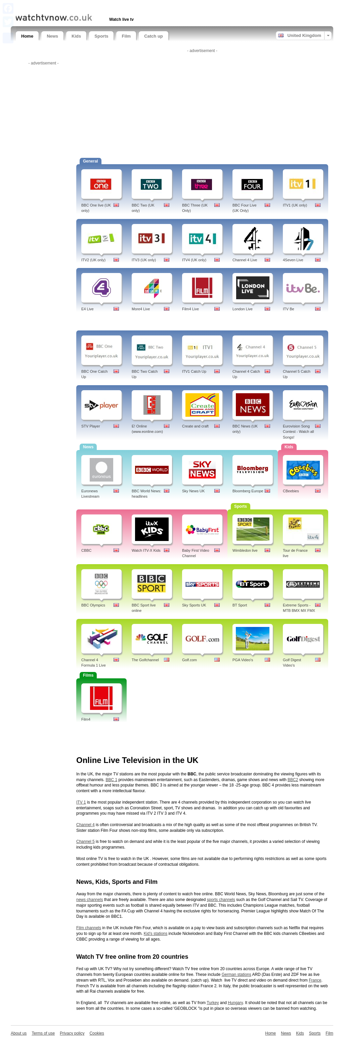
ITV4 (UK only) (194, 260)
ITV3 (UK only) (144, 260)
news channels (89, 899)
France (315, 980)
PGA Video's (242, 660)
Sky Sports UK (194, 605)
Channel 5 (85, 841)
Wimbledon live (245, 550)
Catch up (153, 36)
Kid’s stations (155, 933)
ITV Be (288, 309)
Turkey (213, 1002)
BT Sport (239, 605)
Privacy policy (72, 1033)
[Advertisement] (94, 5)
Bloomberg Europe (247, 491)
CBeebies (291, 491)
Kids (76, 36)
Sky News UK (193, 491)
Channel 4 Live (244, 260)
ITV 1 (81, 802)
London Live (242, 309)
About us (19, 1033)
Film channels (88, 927)
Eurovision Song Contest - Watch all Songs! (298, 432)
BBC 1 (111, 779)
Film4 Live (190, 309)
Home (27, 36)
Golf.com (189, 660)
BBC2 (293, 779)
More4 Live (141, 309)
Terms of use (43, 1033)
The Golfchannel (145, 660)
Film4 (85, 719)
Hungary (235, 1002)
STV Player (90, 426)
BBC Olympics (93, 605)
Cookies (96, 1033)
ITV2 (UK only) (93, 260)
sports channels (221, 899)
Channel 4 (85, 824)
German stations (236, 974)
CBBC (86, 550)
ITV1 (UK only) (295, 205)
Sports (101, 36)
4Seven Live (293, 260)
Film (126, 36)
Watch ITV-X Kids (146, 550)
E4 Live (87, 309)
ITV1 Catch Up (194, 371)
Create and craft (195, 426)
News (52, 36)
